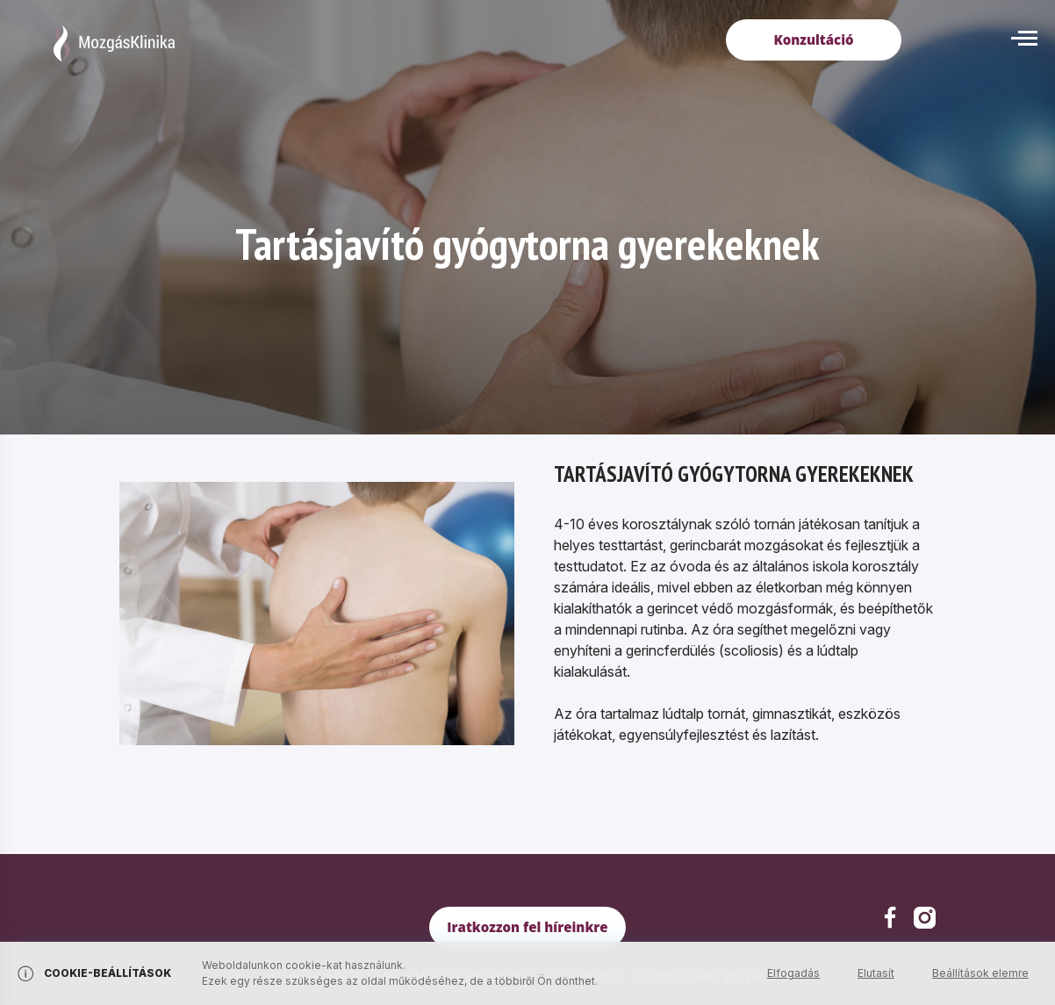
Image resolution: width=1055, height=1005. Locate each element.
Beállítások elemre (980, 973)
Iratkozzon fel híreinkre (527, 927)
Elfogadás (793, 973)
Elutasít (876, 973)
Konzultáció (813, 39)
